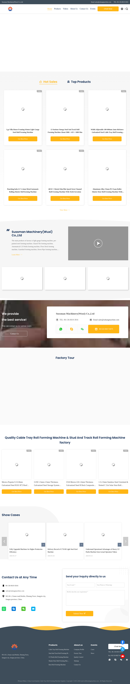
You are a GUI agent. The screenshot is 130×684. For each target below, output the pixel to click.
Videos (65, 9)
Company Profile (79, 649)
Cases (92, 649)
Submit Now (79, 613)
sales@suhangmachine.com (15, 591)
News (92, 653)
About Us (74, 9)
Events (92, 9)
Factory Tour (78, 653)
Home (49, 9)
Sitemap (76, 661)
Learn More (17, 255)
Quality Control (78, 657)
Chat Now (108, 9)
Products (57, 9)
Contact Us (84, 9)
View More (65, 210)
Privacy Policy (22, 681)
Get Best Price (23, 139)
